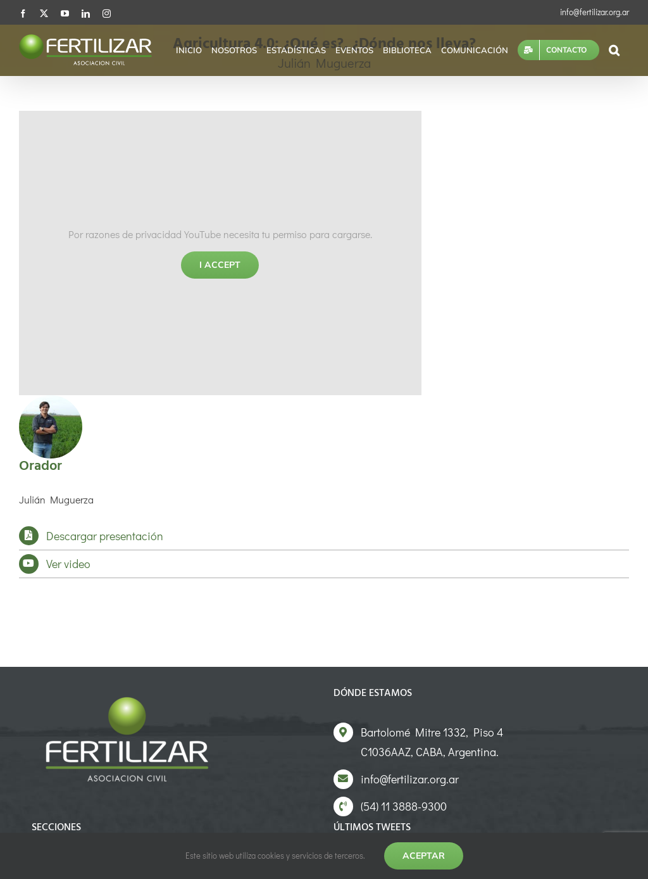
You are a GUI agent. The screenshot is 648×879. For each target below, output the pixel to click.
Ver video (68, 563)
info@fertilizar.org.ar (594, 11)
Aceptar (423, 855)
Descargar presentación (104, 535)
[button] (614, 50)
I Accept (219, 264)
